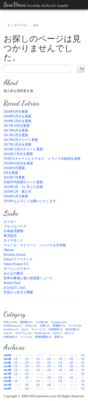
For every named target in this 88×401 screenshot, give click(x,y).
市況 (6, 322)
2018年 (7, 388)
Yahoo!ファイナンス (18, 259)
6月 (71, 358)
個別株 (24, 322)
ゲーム (24, 336)
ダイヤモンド (13, 240)
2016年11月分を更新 (18, 154)
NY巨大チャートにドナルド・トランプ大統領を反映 (42, 158)
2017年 (7, 384)
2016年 (7, 381)
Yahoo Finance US (16, 264)
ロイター (10, 221)
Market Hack (12, 283)
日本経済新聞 (13, 231)
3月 (38, 358)
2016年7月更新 (14, 177)
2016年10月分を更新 (18, 163)
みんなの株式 (13, 273)
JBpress (9, 250)
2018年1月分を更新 (17, 121)
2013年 (7, 370)
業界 (57, 336)
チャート (36, 329)
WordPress (9, 329)
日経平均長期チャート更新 (23, 182)
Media (28, 325)
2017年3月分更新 (16, 135)
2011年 (7, 362)
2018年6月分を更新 (17, 116)
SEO (55, 333)
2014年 (7, 373)
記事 (42, 325)
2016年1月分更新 (16, 196)
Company (56, 322)
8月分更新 (11, 173)
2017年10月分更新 (17, 125)
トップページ (17, 25)
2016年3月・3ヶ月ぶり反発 (23, 187)
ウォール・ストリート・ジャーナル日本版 (35, 245)
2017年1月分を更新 (17, 144)
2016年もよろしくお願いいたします (30, 201)
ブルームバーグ (15, 226)
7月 (82, 355)
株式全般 (70, 329)
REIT (67, 333)
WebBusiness (10, 325)
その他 (39, 322)
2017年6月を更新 (16, 130)
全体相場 (53, 329)
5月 (60, 358)
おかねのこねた (15, 287)
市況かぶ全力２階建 (18, 292)
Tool (6, 333)
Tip (23, 329)
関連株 (57, 325)
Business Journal (15, 254)
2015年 (7, 377)
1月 (16, 358)
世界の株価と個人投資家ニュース (28, 278)
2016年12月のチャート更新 (23, 149)
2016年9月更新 (14, 168)
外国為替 (9, 336)
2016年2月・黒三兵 (17, 191)
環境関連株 (41, 336)
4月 (49, 358)
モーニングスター (17, 268)
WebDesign (40, 333)
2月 (27, 358)
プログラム (21, 333)
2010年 (7, 358)
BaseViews (36, 4)
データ (72, 325)
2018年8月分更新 (16, 111)
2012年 (7, 366)
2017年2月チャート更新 (21, 140)
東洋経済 (10, 236)
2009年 (7, 355)
